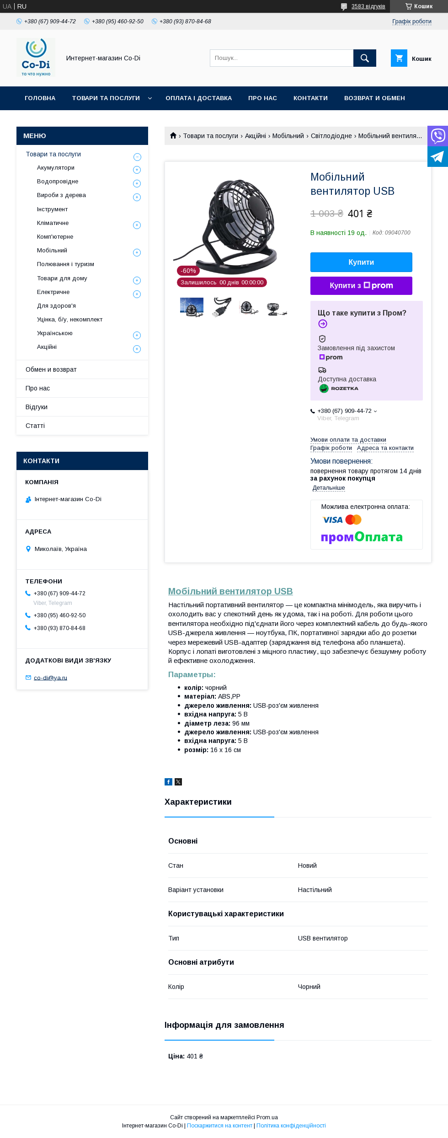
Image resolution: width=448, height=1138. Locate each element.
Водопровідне (57, 181)
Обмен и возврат (51, 369)
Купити (361, 262)
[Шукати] (364, 58)
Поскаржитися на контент (219, 1125)
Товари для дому (62, 278)
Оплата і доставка (198, 98)
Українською (55, 333)
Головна (40, 98)
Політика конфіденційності (291, 1125)
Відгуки (37, 407)
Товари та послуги (106, 98)
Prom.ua (267, 1117)
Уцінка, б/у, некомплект (69, 319)
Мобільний (288, 135)
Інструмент (52, 209)
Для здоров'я (56, 305)
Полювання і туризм (65, 264)
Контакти (310, 98)
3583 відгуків (368, 6)
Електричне (53, 292)
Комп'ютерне (55, 236)
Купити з (361, 286)
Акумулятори (56, 167)
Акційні (255, 135)
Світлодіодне (331, 135)
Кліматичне (53, 222)
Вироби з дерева (61, 195)
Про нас (262, 98)
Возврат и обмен (374, 98)
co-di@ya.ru (50, 677)
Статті (35, 425)
